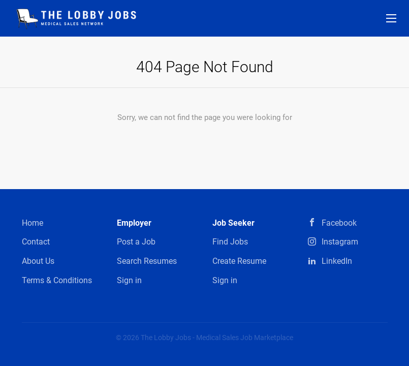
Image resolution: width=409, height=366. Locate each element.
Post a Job (136, 242)
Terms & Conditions (57, 280)
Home (32, 223)
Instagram (340, 242)
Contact (36, 242)
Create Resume (239, 261)
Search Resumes (147, 261)
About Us (38, 261)
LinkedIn (337, 261)
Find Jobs (230, 242)
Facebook (339, 223)
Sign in (129, 280)
